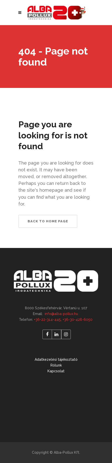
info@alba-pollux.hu (61, 314)
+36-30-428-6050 (77, 320)
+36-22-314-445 (47, 320)
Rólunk (56, 365)
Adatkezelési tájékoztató (56, 359)
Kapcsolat (56, 371)
